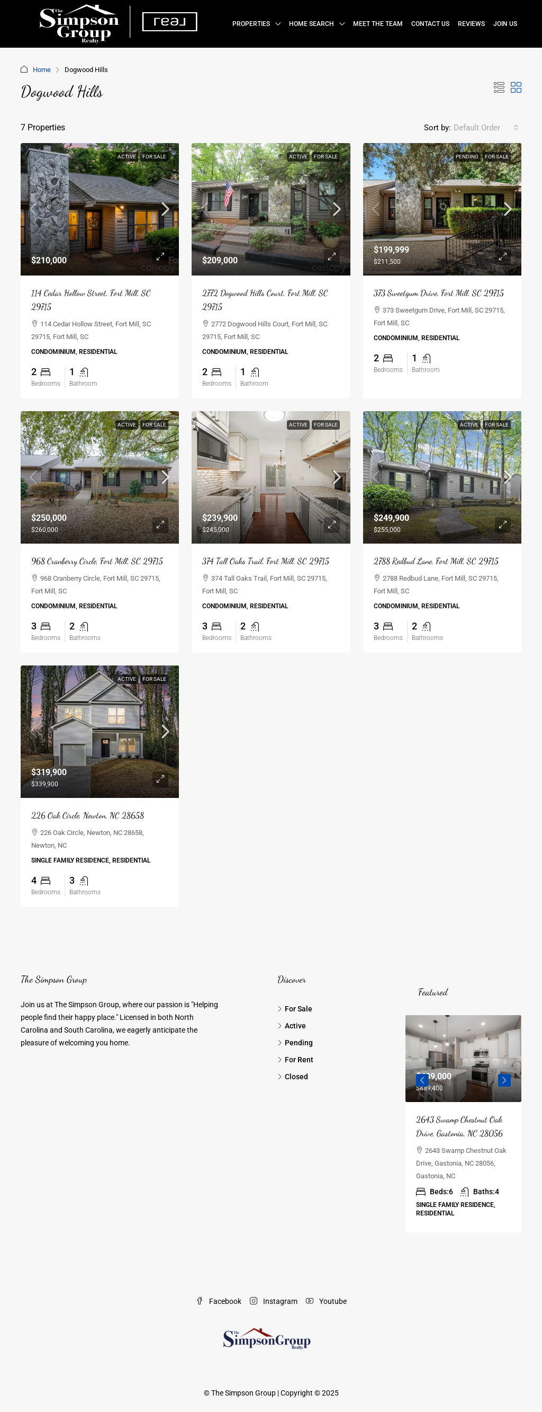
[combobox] (486, 128)
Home (42, 70)
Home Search (311, 24)
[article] (463, 1123)
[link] (100, 209)
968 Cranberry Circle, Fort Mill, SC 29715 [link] (97, 561)
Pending (467, 156)
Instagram (273, 1301)
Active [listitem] (291, 1026)
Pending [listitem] (295, 1042)
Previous (422, 1080)
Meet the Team (378, 24)
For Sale (154, 156)
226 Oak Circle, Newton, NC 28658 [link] (87, 815)
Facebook (218, 1301)
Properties (251, 24)
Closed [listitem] (292, 1076)
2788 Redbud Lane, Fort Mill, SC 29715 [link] (436, 561)
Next (504, 1080)
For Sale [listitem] (294, 1009)
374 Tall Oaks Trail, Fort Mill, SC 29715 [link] (265, 561)
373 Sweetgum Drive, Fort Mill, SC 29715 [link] (439, 293)
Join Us (505, 24)
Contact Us (430, 24)
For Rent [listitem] (295, 1059)
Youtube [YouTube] (326, 1301)
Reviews (471, 24)
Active (127, 156)
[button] (499, 88)
